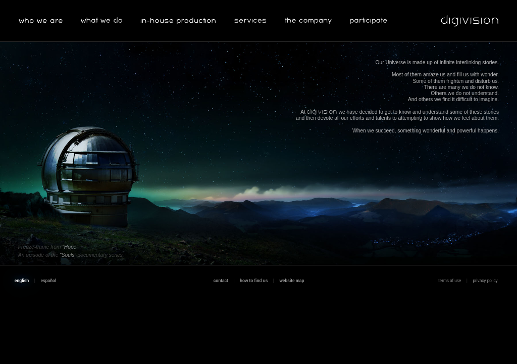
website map (291, 281)
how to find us (254, 281)
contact (221, 281)
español (48, 281)
